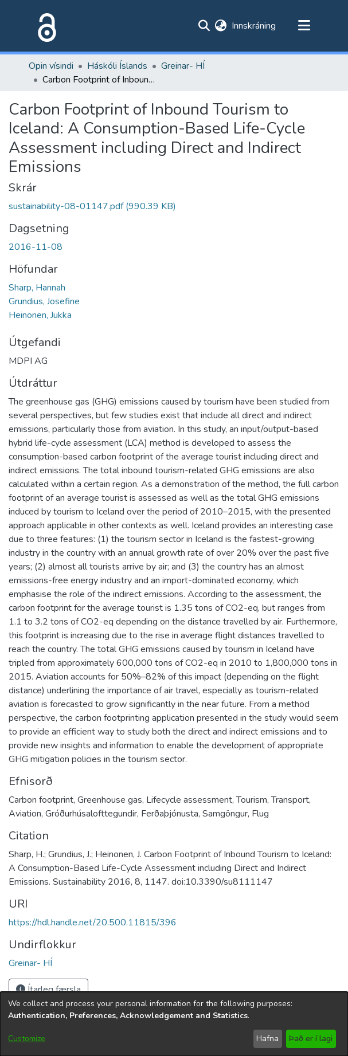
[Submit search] (204, 26)
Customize (26, 1038)
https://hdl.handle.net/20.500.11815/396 (93, 922)
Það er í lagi (311, 1038)
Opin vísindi (51, 66)
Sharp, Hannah (37, 287)
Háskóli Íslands (117, 66)
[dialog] (174, 1024)
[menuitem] (221, 26)
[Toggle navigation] (304, 26)
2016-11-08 (35, 247)
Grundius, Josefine (44, 301)
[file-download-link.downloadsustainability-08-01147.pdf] (92, 206)
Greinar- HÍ (183, 66)
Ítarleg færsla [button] (48, 989)
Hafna (267, 1038)
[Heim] (44, 26)
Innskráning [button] (254, 25)
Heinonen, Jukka (40, 315)
